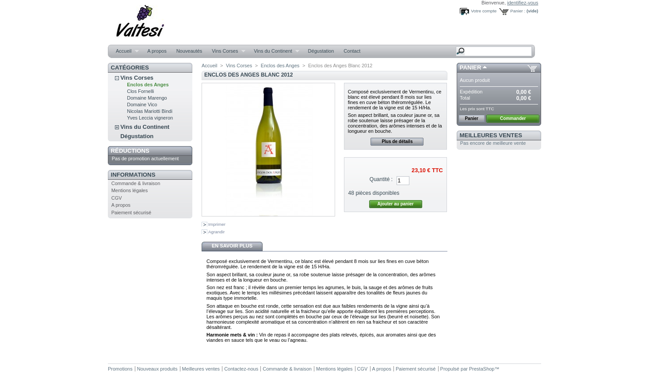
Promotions (120, 368)
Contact (352, 51)
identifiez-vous (522, 2)
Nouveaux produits (157, 368)
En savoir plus (232, 245)
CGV (116, 198)
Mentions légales (129, 190)
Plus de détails (397, 141)
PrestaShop (481, 368)
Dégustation (321, 51)
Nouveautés (189, 51)
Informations (133, 174)
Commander (513, 118)
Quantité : (381, 179)
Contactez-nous (241, 368)
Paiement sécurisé (131, 212)
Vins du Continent (274, 51)
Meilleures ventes (491, 135)
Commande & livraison (135, 183)
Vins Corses (226, 51)
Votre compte (483, 10)
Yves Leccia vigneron (150, 117)
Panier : (517, 10)
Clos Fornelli (140, 91)
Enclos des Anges (147, 84)
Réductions (130, 150)
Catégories (130, 67)
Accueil (125, 51)
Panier (470, 67)
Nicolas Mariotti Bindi (149, 111)
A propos (156, 51)
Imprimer (216, 224)
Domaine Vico (142, 104)
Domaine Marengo (147, 98)
